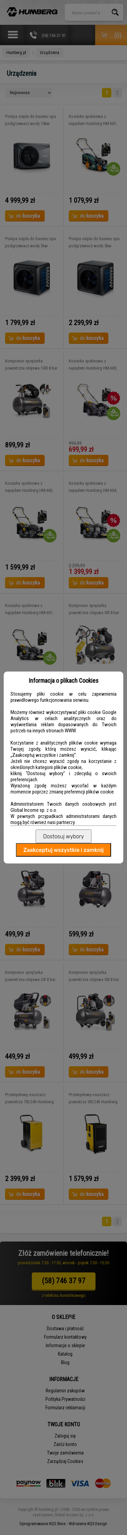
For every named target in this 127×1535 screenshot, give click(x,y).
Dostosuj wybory (63, 836)
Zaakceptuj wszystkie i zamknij (63, 850)
